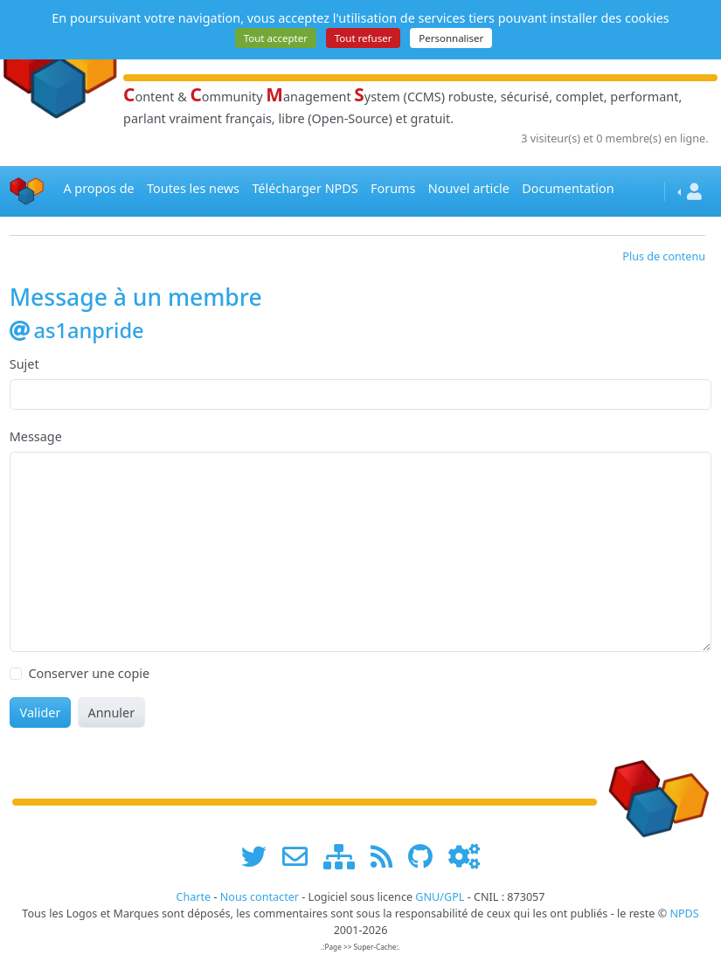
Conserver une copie (88, 673)
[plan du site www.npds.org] (345, 856)
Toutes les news (193, 188)
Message (36, 436)
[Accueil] (27, 191)
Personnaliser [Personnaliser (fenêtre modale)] (451, 38)
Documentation (568, 188)
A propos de (98, 188)
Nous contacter (259, 896)
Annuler (111, 712)
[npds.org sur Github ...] (426, 856)
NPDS (683, 913)
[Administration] (464, 856)
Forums (393, 188)
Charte (193, 896)
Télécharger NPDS (304, 188)
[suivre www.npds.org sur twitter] (260, 856)
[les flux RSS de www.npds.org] (388, 856)
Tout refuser (363, 38)
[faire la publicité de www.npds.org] (301, 856)
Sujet (24, 364)
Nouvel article (469, 188)
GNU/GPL (439, 896)
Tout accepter (276, 38)
